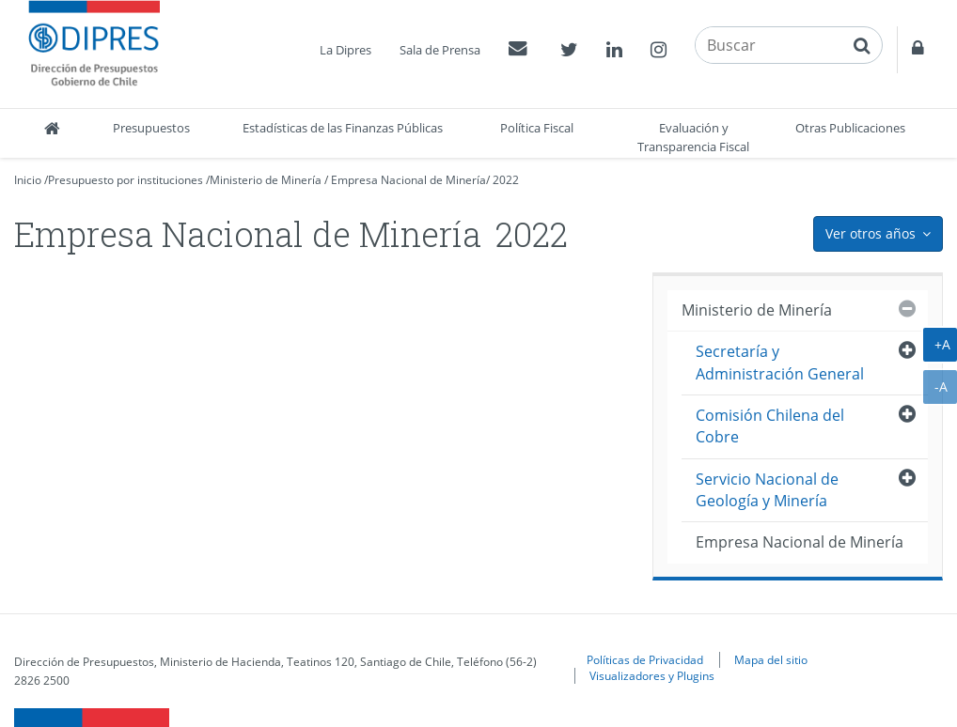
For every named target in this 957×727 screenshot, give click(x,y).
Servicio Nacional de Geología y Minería (767, 490)
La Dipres (345, 49)
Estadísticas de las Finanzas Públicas (343, 127)
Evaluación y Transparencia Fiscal (693, 137)
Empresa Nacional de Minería (408, 180)
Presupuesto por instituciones (125, 180)
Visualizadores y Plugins (651, 675)
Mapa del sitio (771, 659)
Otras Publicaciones (850, 127)
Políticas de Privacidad (645, 659)
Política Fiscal (536, 127)
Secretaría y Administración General (780, 362)
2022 (506, 180)
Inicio (27, 180)
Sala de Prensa (440, 49)
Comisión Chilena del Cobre (770, 426)
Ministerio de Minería (266, 180)
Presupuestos (151, 127)
